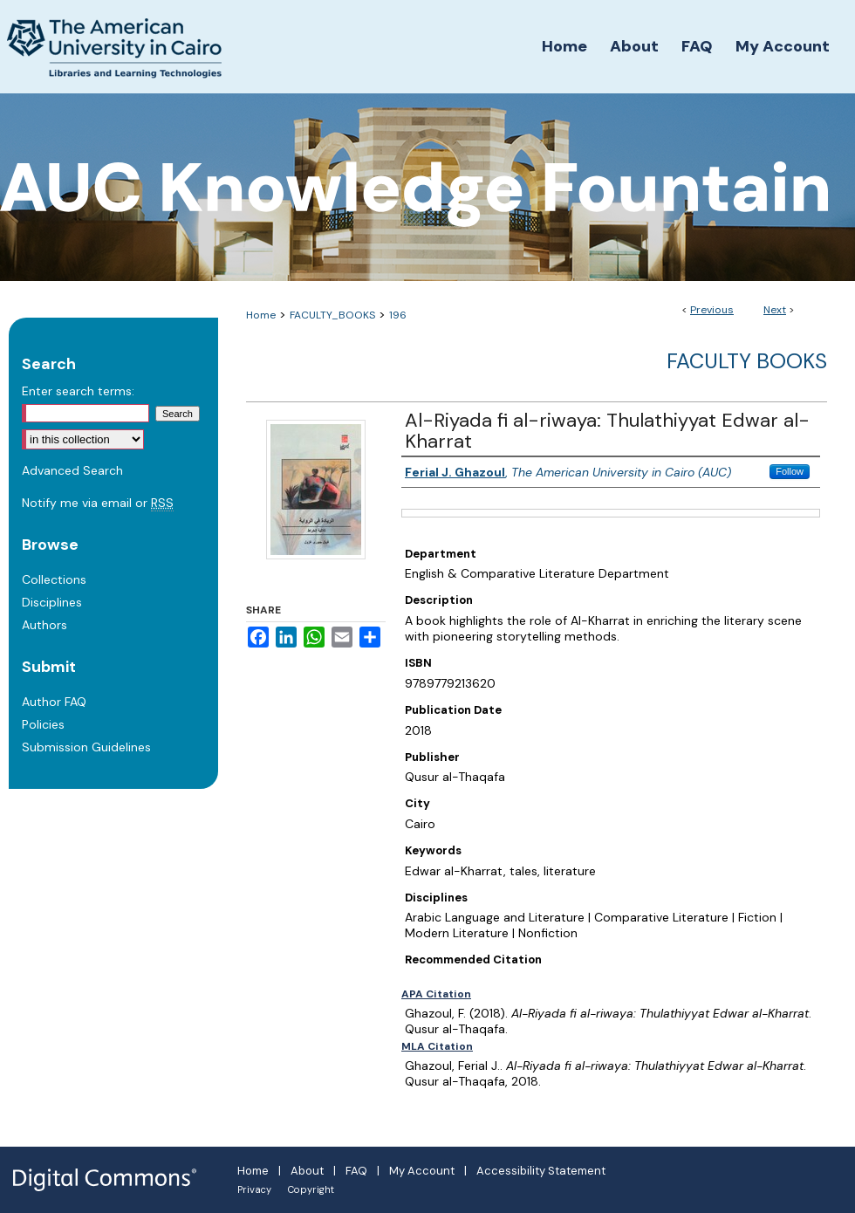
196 (398, 315)
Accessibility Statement (540, 1170)
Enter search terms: (78, 391)
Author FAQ (54, 701)
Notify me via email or (98, 503)
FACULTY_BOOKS (332, 315)
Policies (43, 724)
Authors (44, 625)
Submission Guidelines (86, 747)
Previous (712, 310)
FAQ (356, 1170)
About (307, 1170)
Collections (54, 579)
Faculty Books (747, 360)
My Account (422, 1170)
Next (774, 310)
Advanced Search (72, 470)
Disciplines (52, 602)
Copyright (311, 1189)
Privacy (254, 1189)
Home (261, 315)
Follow (790, 471)
